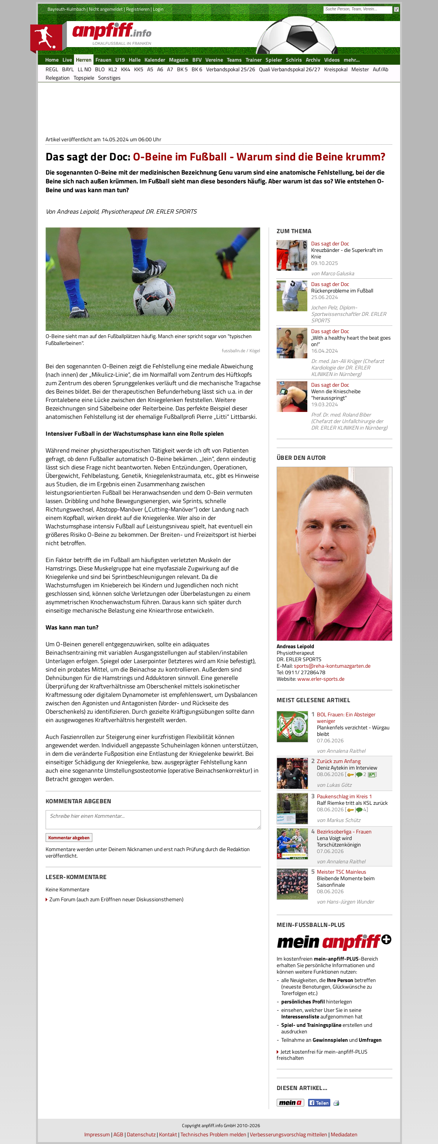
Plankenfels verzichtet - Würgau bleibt (353, 730)
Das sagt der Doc (330, 243)
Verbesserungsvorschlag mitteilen (288, 1134)
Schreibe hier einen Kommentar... (153, 819)
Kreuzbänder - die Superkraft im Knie (347, 253)
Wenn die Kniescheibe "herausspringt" (336, 394)
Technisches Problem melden (213, 1134)
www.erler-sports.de (320, 679)
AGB (118, 1134)
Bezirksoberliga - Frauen (344, 831)
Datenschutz (141, 1134)
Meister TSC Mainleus (341, 872)
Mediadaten (344, 1134)
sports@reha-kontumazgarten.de (332, 666)
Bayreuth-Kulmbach (66, 9)
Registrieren (137, 9)
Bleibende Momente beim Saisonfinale (346, 881)
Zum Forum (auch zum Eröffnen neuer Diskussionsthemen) (116, 899)
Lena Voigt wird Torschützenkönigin (339, 841)
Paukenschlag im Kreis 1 (344, 796)
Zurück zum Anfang (339, 761)
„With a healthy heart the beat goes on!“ (351, 340)
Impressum (97, 1134)
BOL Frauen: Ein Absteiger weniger (346, 717)
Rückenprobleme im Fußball (342, 290)
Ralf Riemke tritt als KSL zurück (352, 803)
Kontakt (168, 1134)
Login (158, 9)
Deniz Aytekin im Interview (347, 767)
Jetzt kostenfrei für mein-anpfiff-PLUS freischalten (322, 1055)
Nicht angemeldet (106, 9)
